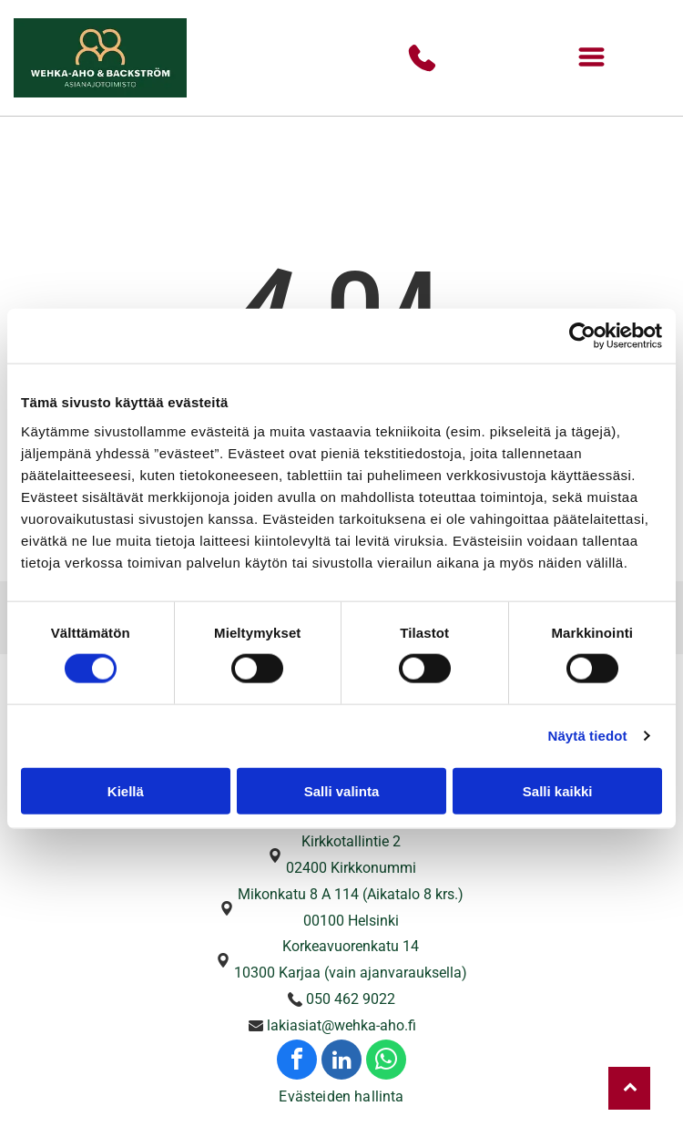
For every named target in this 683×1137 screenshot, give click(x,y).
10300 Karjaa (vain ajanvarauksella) (350, 972)
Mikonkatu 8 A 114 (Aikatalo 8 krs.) (351, 894)
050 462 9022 (350, 999)
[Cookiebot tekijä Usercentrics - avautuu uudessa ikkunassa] (582, 336)
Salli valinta (342, 791)
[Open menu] (591, 58)
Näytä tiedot (587, 735)
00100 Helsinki (351, 920)
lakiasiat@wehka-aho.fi (341, 1025)
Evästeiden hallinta (341, 1096)
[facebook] (297, 1062)
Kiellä (125, 791)
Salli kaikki (558, 791)
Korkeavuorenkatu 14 (350, 946)
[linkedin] (341, 1062)
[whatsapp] (386, 1062)
